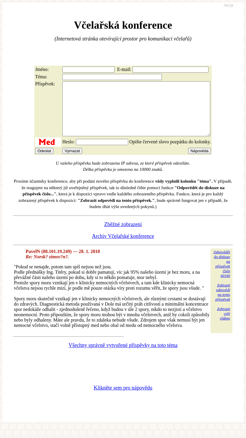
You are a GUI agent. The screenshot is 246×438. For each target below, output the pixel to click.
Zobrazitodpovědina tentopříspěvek (222, 302)
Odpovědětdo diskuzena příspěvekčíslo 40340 (222, 274)
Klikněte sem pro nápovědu (123, 398)
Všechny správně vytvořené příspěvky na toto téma (123, 356)
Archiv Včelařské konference (123, 247)
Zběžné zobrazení (123, 235)
